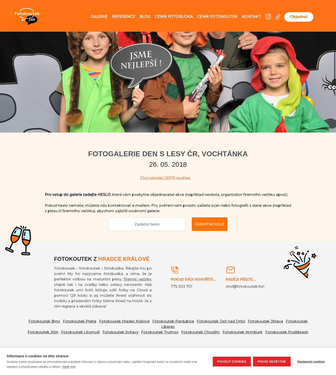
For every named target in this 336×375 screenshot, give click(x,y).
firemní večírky (137, 279)
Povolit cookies (231, 361)
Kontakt (251, 16)
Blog (145, 16)
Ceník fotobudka (174, 16)
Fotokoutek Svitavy (120, 332)
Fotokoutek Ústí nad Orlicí (221, 321)
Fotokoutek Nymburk (242, 332)
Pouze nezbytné (272, 361)
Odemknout (209, 224)
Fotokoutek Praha (79, 321)
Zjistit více (69, 366)
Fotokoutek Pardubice (173, 321)
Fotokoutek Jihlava (265, 321)
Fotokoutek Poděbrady (286, 332)
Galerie (99, 16)
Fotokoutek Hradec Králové (124, 321)
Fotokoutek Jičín (43, 332)
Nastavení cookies (311, 361)
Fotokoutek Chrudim (200, 332)
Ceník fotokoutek (217, 16)
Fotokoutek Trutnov (159, 332)
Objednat (299, 17)
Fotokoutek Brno (44, 321)
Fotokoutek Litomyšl (80, 332)
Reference (123, 16)
